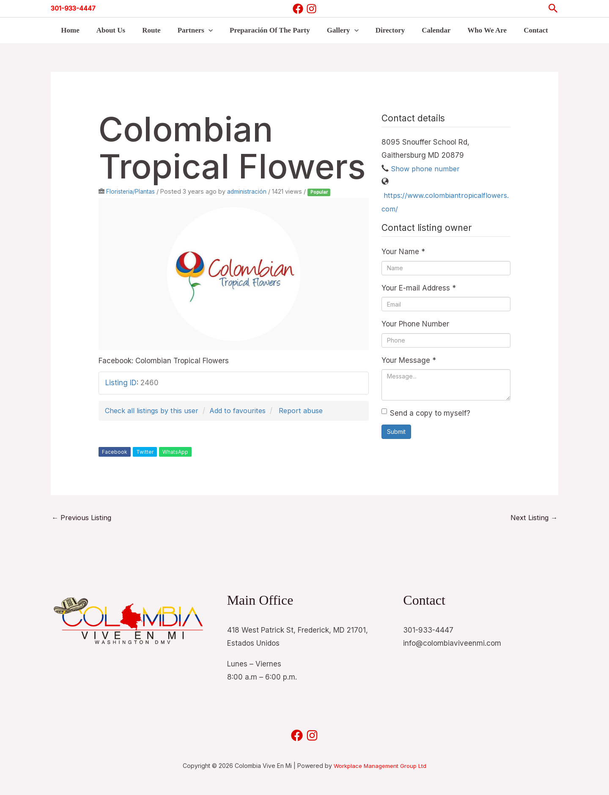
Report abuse (309, 410)
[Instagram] (311, 8)
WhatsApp (175, 452)
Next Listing (532, 518)
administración (250, 191)
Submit (396, 431)
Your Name (403, 251)
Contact (524, 30)
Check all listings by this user (154, 410)
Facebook (114, 452)
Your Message (408, 360)
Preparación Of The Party (271, 30)
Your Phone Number (415, 324)
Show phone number (426, 168)
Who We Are (478, 30)
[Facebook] (298, 8)
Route (157, 30)
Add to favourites (244, 410)
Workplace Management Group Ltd (380, 766)
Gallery (341, 30)
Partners (199, 30)
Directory (386, 30)
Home (81, 30)
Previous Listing (83, 518)
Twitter (145, 452)
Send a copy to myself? (425, 412)
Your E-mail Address (418, 288)
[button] (553, 9)
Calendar (429, 30)
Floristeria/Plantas (131, 191)
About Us (119, 30)
